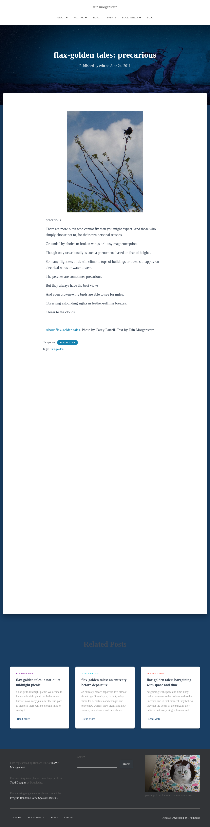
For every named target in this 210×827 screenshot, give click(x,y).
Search (81, 756)
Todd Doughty (18, 782)
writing (80, 17)
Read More (23, 718)
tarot (97, 17)
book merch (131, 17)
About (62, 17)
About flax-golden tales (63, 330)
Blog (150, 17)
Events (111, 17)
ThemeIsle (194, 817)
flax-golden (67, 342)
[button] (66, 17)
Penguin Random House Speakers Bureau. (34, 797)
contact (70, 817)
